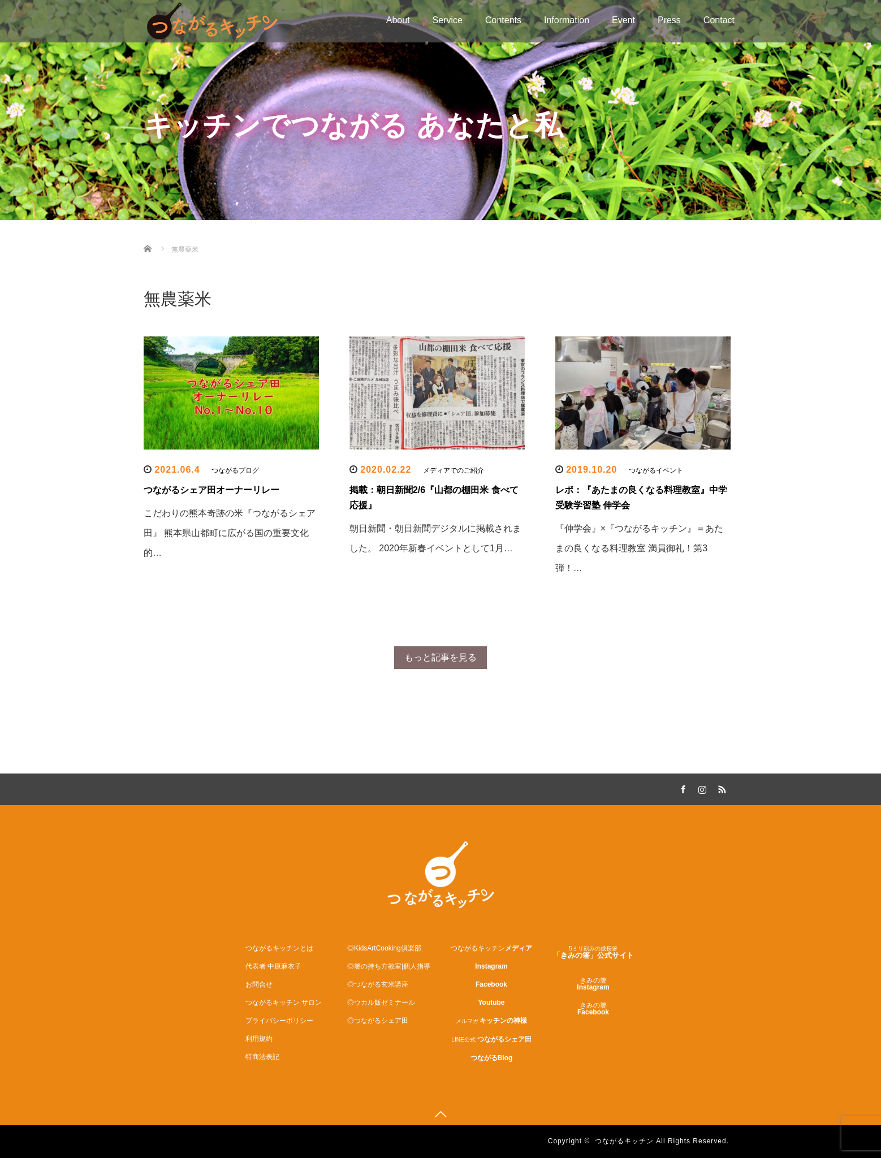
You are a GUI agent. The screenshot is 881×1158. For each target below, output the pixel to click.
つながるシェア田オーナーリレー (211, 490)
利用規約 (259, 1039)
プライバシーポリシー (279, 1021)
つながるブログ (235, 470)
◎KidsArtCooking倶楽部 (384, 948)
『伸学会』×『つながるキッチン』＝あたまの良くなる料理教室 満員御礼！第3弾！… (639, 548)
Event (623, 20)
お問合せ (259, 984)
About (398, 20)
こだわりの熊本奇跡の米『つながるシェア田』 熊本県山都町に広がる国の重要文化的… (230, 533)
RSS (720, 787)
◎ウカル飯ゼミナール (381, 1002)
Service (448, 20)
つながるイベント (656, 470)
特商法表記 (262, 1057)
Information (566, 20)
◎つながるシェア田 (377, 1021)
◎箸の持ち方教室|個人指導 (388, 966)
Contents (503, 20)
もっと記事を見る (440, 657)
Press (669, 20)
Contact (719, 20)
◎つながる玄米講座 (377, 984)
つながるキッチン (624, 1141)
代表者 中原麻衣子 (273, 966)
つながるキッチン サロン (283, 1002)
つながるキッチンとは (279, 948)
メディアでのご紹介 (453, 470)
